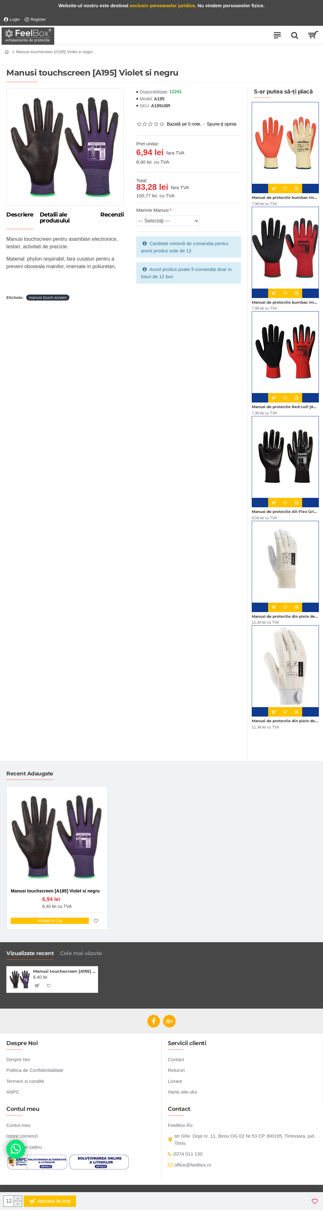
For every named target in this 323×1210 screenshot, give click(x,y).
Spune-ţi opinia (221, 124)
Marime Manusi (152, 210)
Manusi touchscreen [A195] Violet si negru (64, 971)
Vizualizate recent (30, 953)
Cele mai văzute (81, 953)
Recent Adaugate (29, 773)
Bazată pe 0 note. (184, 124)
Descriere (19, 215)
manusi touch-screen (48, 297)
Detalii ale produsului (55, 218)
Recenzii (112, 215)
